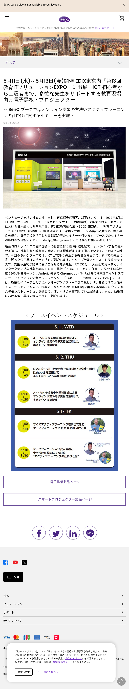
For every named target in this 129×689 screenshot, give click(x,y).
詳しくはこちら (103, 28)
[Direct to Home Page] (64, 18)
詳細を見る (51, 672)
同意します (24, 672)
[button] (121, 681)
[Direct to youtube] (16, 561)
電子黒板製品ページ (64, 482)
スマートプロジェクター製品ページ (64, 499)
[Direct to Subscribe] (13, 577)
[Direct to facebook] (6, 561)
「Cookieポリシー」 (61, 662)
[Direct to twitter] (24, 561)
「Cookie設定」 (73, 658)
